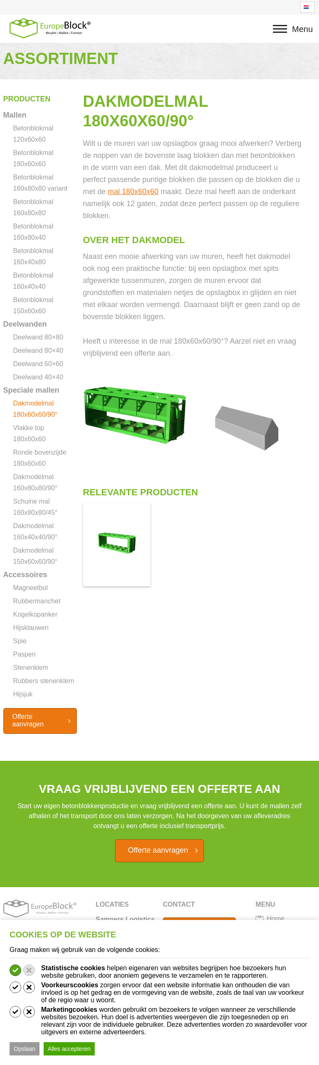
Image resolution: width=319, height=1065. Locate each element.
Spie (20, 640)
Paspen (24, 654)
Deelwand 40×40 (38, 377)
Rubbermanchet (37, 601)
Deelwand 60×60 (38, 363)
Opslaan (24, 1048)
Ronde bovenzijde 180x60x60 (39, 458)
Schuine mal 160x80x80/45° (35, 507)
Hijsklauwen (31, 627)
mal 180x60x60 (133, 191)
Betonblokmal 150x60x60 (33, 305)
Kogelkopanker (35, 614)
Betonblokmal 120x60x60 (33, 134)
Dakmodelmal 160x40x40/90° (35, 531)
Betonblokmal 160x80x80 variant (40, 183)
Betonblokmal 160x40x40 (33, 281)
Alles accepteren (69, 1048)
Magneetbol (30, 587)
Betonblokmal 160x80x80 (33, 207)
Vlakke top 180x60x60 (29, 433)
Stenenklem (31, 667)
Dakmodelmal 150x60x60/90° (35, 556)
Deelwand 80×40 (38, 350)
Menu (282, 33)
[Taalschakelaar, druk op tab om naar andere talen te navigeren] (307, 7)
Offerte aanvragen (28, 720)
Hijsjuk (23, 694)
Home (276, 918)
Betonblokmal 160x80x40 (33, 232)
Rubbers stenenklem (43, 680)
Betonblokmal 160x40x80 (33, 256)
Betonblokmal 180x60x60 (33, 158)
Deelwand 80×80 (38, 337)
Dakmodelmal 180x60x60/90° (35, 409)
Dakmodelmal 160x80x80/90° (35, 482)
